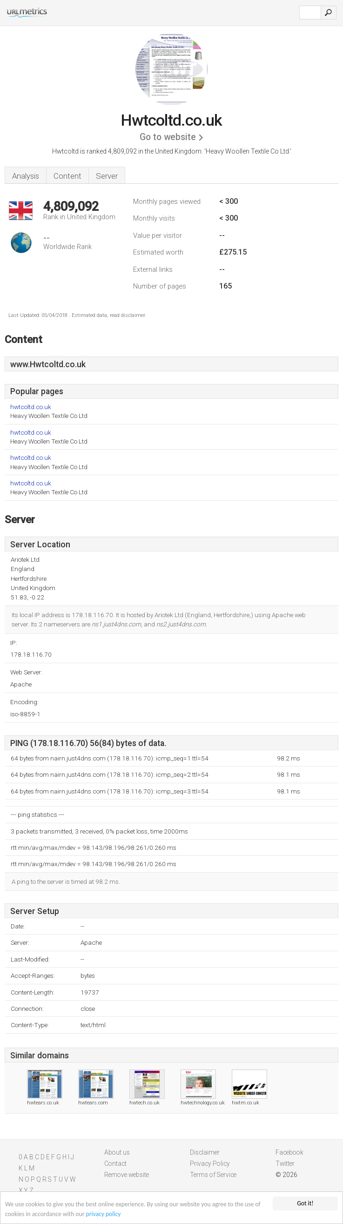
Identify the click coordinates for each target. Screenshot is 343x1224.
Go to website (168, 137)
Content (67, 176)
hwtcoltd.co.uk (30, 407)
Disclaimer (205, 1152)
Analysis (25, 176)
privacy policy (103, 1214)
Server (107, 176)
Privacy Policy (210, 1163)
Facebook (289, 1152)
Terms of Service (213, 1174)
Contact (115, 1163)
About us (117, 1152)
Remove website (126, 1174)
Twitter (285, 1163)
